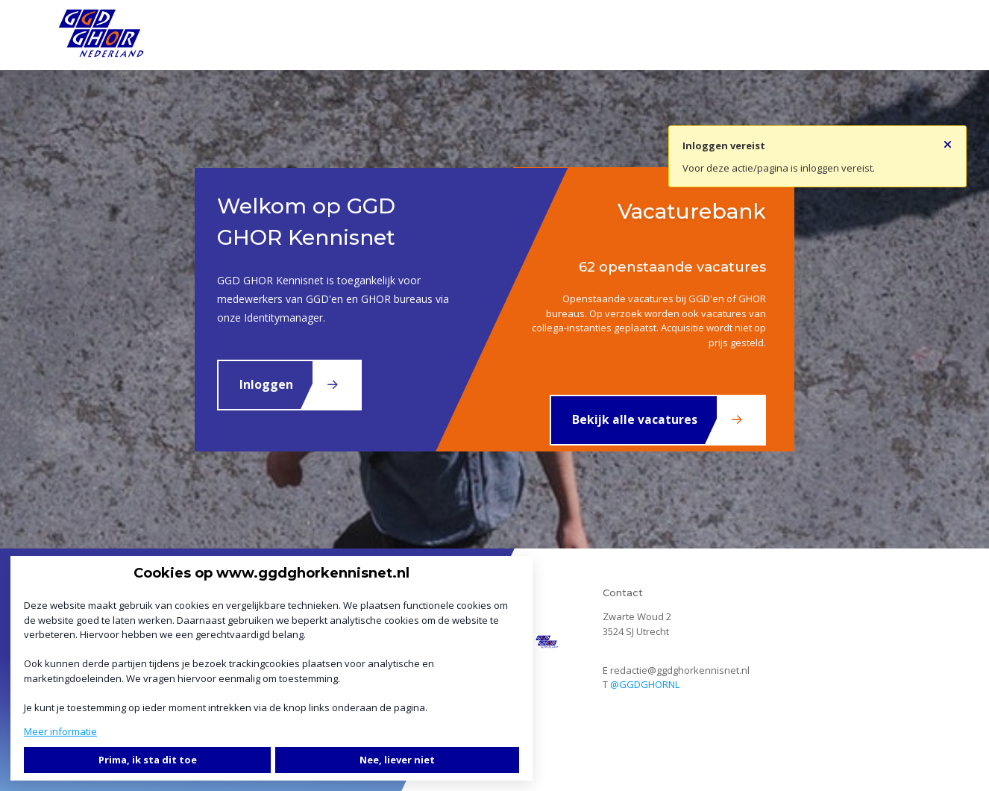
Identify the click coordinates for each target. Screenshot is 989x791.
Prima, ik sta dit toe (147, 759)
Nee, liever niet (397, 759)
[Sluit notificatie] (947, 140)
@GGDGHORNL (644, 684)
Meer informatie (60, 731)
